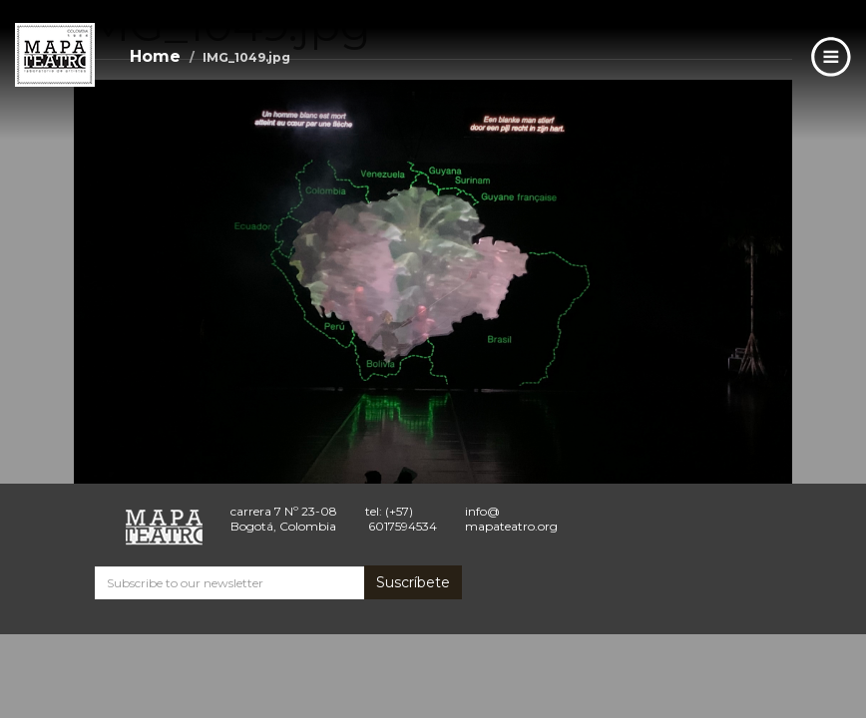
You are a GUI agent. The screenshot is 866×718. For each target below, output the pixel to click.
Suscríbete (413, 582)
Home (155, 56)
